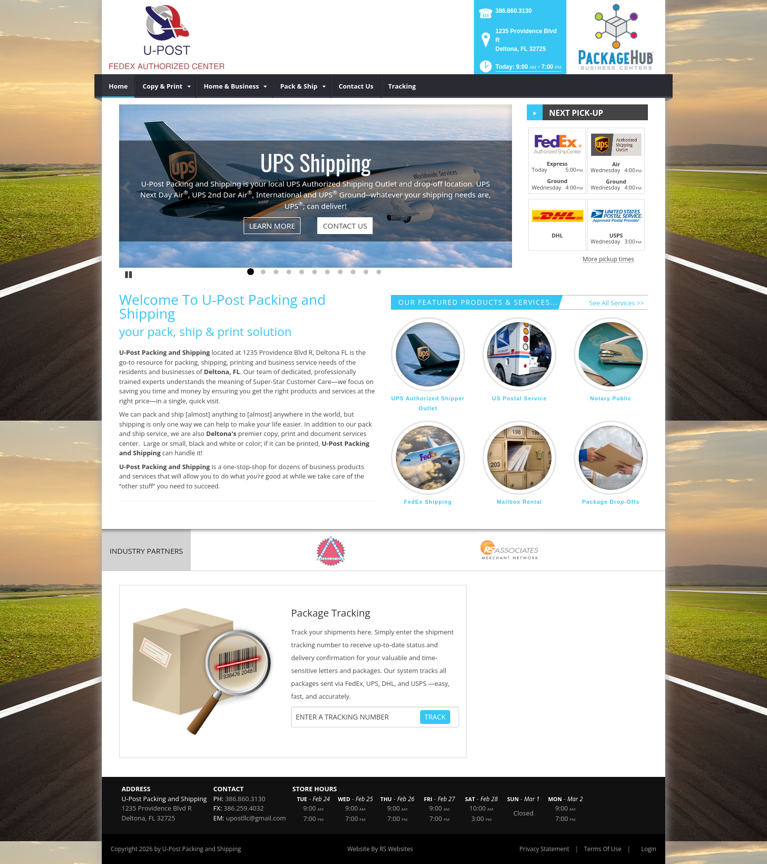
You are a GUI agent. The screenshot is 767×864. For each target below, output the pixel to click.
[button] (519, 69)
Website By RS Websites (380, 849)
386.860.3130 (514, 10)
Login (648, 849)
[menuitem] (118, 86)
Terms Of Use (603, 849)
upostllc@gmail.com (256, 818)
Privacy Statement (544, 849)
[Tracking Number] (358, 717)
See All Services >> (616, 302)
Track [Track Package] (435, 716)
